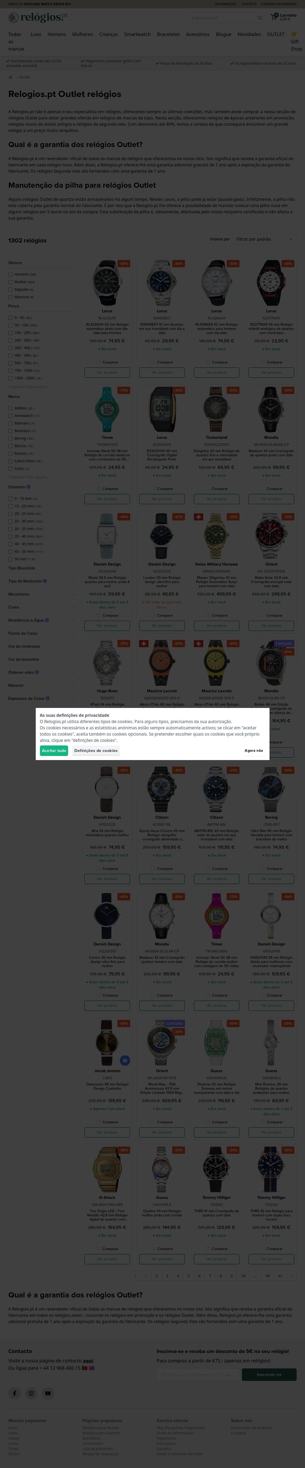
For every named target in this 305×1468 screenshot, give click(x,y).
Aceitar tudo (54, 751)
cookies (125, 721)
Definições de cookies (96, 751)
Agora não (254, 750)
